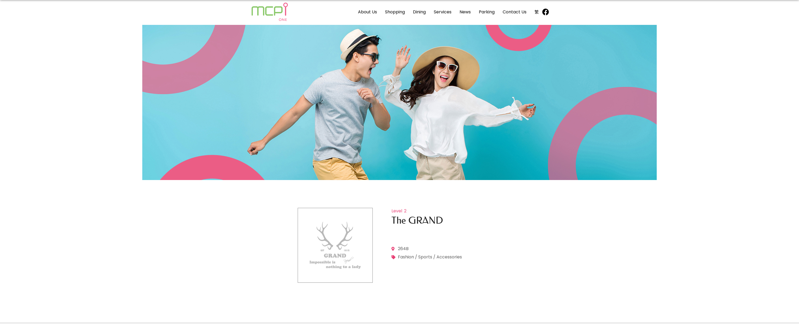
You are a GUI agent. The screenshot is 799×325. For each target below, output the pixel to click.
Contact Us (515, 12)
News (465, 12)
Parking (487, 12)
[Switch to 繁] (537, 12)
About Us (367, 12)
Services (442, 12)
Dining (419, 12)
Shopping (395, 12)
